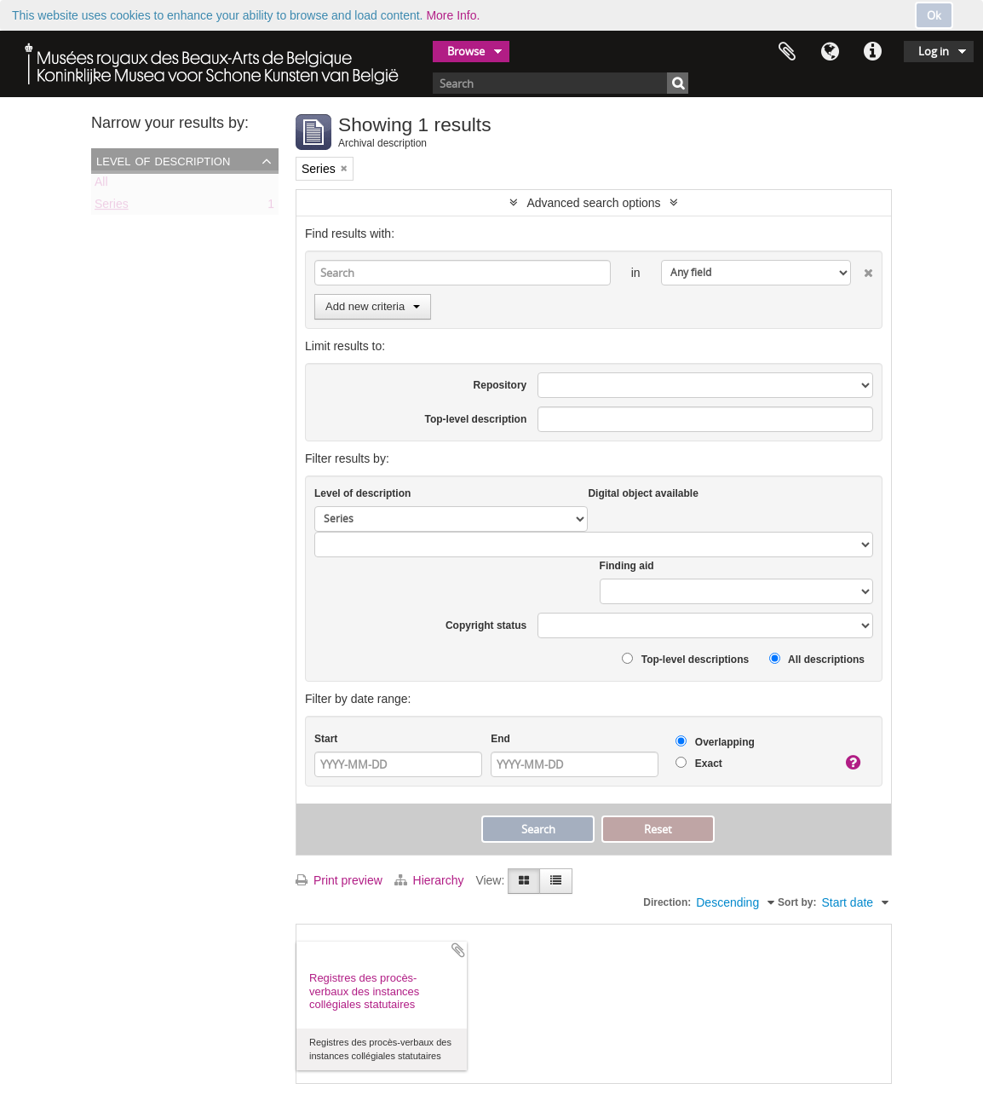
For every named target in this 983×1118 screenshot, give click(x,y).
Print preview (339, 880)
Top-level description (475, 419)
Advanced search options (593, 203)
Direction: (667, 902)
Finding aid (627, 566)
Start (325, 739)
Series (112, 207)
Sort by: (797, 902)
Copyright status (486, 625)
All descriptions (817, 659)
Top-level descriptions (685, 659)
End (500, 739)
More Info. (453, 15)
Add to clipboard (458, 950)
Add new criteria (372, 306)
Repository (500, 385)
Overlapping (714, 741)
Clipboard (787, 52)
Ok (934, 15)
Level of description (163, 160)
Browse (466, 51)
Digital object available (643, 493)
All (101, 185)
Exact (698, 763)
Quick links (872, 52)
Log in (933, 51)
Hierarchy (431, 880)
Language (829, 52)
